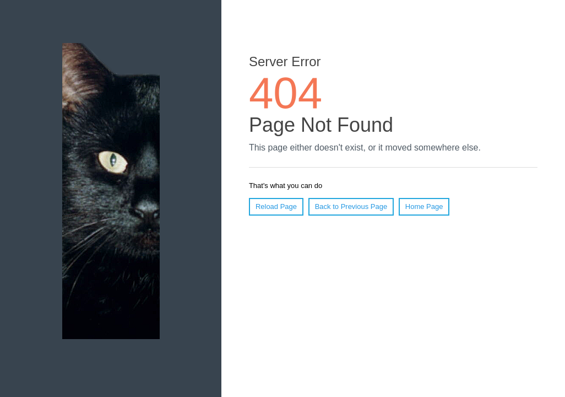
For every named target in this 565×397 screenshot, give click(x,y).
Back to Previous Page (351, 206)
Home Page (424, 206)
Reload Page (276, 206)
